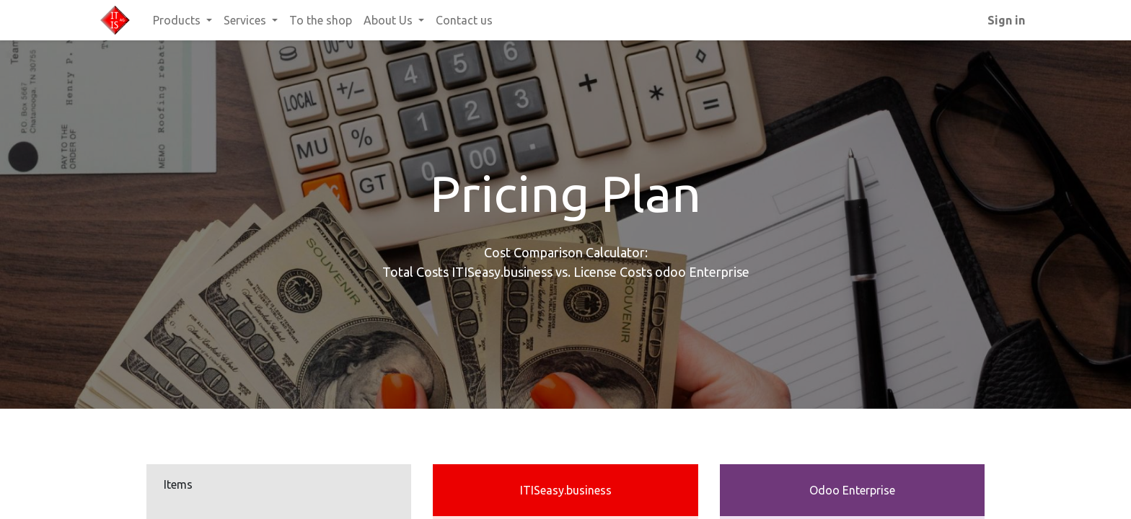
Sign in (1006, 20)
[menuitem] (320, 20)
